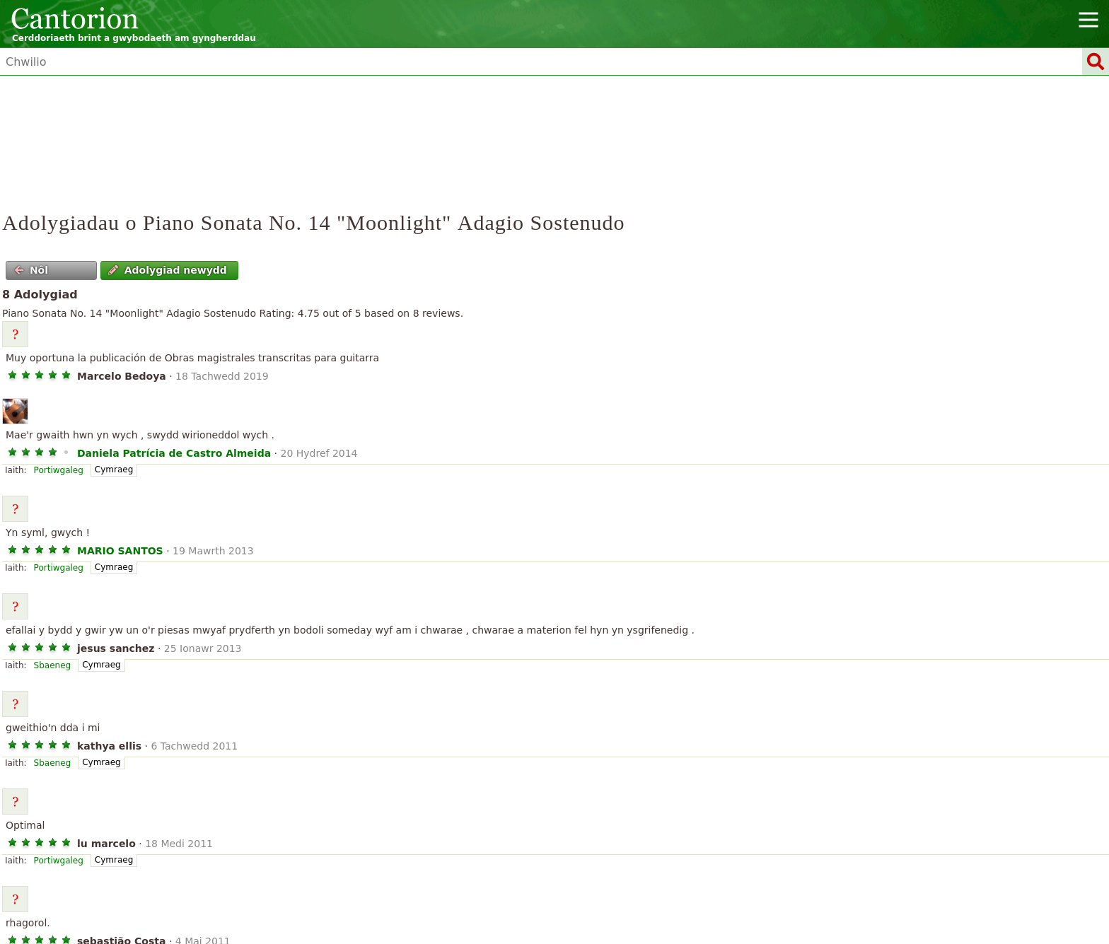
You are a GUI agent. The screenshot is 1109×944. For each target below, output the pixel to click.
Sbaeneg (52, 665)
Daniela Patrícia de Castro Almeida (174, 453)
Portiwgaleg (58, 470)
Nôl (31, 270)
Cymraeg (114, 469)
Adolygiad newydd (167, 270)
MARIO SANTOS (120, 551)
